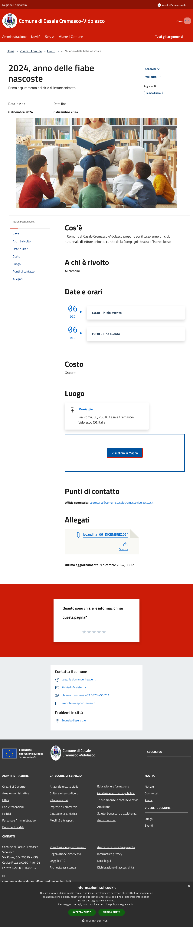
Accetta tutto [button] (82, 912)
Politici (6, 813)
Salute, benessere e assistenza (116, 813)
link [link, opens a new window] (133, 904)
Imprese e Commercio (63, 807)
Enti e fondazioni (13, 807)
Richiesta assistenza (63, 867)
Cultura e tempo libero (64, 793)
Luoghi (149, 818)
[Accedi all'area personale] (172, 5)
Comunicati (152, 793)
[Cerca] (186, 20)
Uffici (5, 800)
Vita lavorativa (59, 800)
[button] (96, 920)
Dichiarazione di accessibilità (115, 867)
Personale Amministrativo (19, 820)
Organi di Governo (13, 786)
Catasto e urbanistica (63, 813)
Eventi (51, 51)
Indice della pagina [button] (23, 221)
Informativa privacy (109, 854)
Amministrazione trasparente (116, 847)
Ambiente (103, 806)
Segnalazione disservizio (65, 854)
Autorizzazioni (106, 820)
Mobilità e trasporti (62, 820)
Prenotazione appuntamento (68, 847)
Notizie (149, 786)
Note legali (104, 860)
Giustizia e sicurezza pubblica (116, 793)
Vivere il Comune (31, 51)
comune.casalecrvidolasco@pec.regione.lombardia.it (36, 881)
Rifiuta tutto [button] (112, 912)
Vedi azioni (153, 77)
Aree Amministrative (15, 793)
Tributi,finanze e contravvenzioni (118, 800)
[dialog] (96, 904)
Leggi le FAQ (58, 860)
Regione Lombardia (14, 5)
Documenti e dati (13, 827)
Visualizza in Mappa (125, 453)
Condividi (153, 69)
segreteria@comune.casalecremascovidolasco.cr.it (121, 502)
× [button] (188, 886)
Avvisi (148, 800)
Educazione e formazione (113, 786)
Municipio (85, 409)
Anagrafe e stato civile (64, 786)
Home (10, 51)
